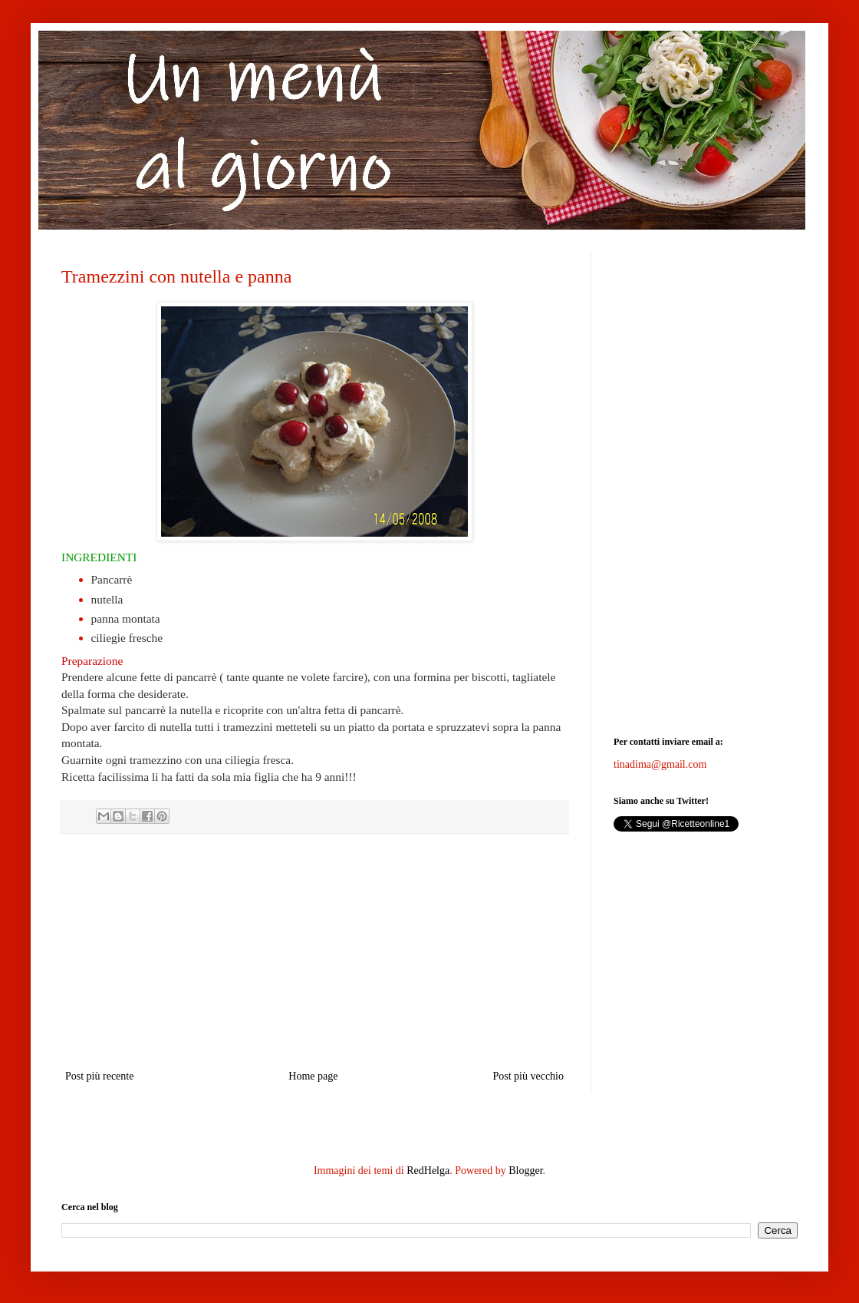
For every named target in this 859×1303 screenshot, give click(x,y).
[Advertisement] (314, 951)
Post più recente (99, 1076)
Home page (312, 1076)
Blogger (525, 1170)
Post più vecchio (528, 1076)
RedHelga (427, 1170)
